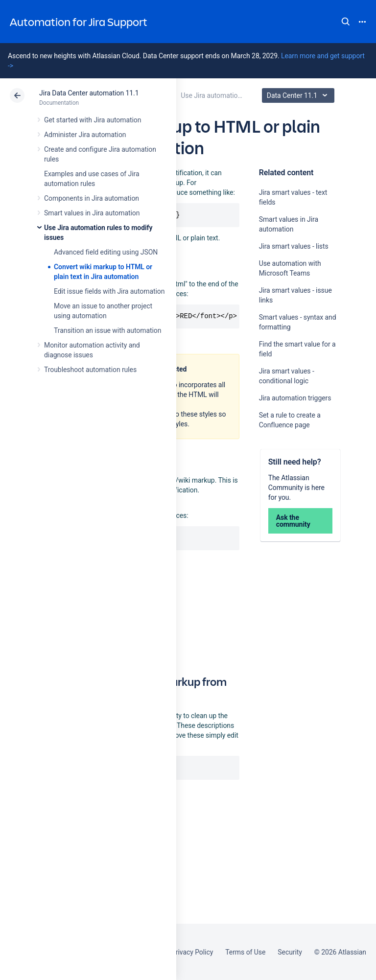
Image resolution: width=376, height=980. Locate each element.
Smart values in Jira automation (92, 213)
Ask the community (293, 520)
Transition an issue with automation (107, 330)
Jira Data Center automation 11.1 (89, 93)
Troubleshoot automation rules (90, 369)
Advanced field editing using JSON (106, 252)
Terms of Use (245, 952)
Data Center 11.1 (299, 95)
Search (345, 21)
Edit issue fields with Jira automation (109, 291)
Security (290, 952)
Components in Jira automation (91, 198)
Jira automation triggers (295, 398)
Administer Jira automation (85, 135)
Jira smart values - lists (294, 246)
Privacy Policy (192, 952)
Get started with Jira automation (92, 120)
